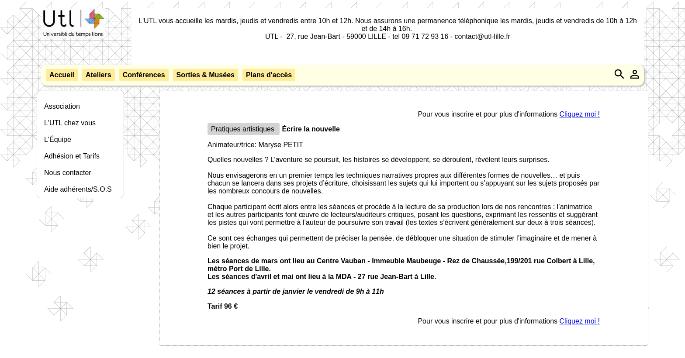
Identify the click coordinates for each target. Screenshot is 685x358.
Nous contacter (67, 172)
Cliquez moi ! (580, 114)
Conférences (144, 75)
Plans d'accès (269, 75)
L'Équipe (57, 139)
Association (62, 106)
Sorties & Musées (205, 75)
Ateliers (98, 75)
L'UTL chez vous (70, 123)
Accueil (61, 75)
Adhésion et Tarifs (72, 156)
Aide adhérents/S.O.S (78, 189)
